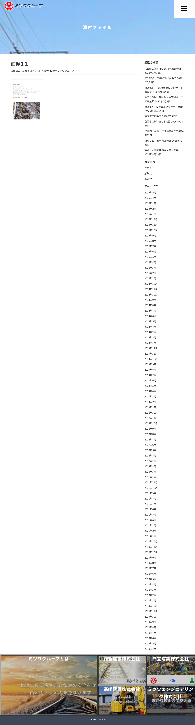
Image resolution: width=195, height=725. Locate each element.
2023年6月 (150, 380)
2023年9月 (150, 364)
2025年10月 (151, 230)
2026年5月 (150, 192)
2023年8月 (150, 369)
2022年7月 (150, 439)
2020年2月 (150, 595)
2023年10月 (151, 359)
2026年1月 (150, 214)
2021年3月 (150, 525)
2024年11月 (151, 289)
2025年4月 (150, 262)
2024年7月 (150, 310)
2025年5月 (150, 257)
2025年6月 (150, 251)
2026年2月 (150, 208)
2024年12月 (151, 283)
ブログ (148, 168)
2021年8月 (150, 498)
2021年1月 (150, 536)
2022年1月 (150, 471)
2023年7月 (150, 375)
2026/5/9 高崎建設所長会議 (160, 78)
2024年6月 (150, 316)
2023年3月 (150, 396)
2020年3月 (150, 590)
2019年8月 (150, 627)
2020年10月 (151, 552)
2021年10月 (151, 488)
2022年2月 (150, 466)
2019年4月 (150, 649)
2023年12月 (151, 348)
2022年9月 (150, 428)
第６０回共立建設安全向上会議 (161, 150)
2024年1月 (150, 342)
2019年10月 (151, 616)
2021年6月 (150, 509)
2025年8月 (150, 241)
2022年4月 (150, 455)
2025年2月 (150, 273)
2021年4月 (150, 520)
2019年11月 (151, 611)
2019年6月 (150, 638)
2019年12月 (151, 606)
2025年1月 (150, 278)
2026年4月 (150, 198)
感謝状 (148, 173)
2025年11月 (151, 224)
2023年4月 (150, 391)
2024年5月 (150, 321)
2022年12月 (151, 412)
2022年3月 (150, 461)
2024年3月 (150, 332)
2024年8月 (150, 305)
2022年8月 (150, 434)
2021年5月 (150, 514)
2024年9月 (150, 300)
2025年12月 (151, 219)
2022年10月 (151, 423)
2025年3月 (150, 267)
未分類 (148, 178)
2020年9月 (150, 557)
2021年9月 (150, 493)
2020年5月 (150, 579)
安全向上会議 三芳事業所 (159, 131)
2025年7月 (150, 246)
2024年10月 (151, 294)
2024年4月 (150, 326)
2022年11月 (151, 418)
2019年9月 (150, 622)
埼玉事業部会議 (152, 116)
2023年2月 (150, 402)
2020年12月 (151, 541)
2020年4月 (150, 584)
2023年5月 (150, 386)
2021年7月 (150, 504)
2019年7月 (150, 633)
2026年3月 (150, 203)
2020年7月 (150, 568)
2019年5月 (150, 643)
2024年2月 (150, 337)
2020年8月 (150, 563)
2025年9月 (150, 235)
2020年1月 (150, 600)
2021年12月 (151, 477)
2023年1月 (150, 407)
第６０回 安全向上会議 (157, 140)
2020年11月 (151, 547)
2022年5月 (150, 450)
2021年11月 (151, 482)
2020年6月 (150, 573)
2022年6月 (150, 445)
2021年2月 (150, 530)
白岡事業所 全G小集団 (157, 121)
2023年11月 (151, 353)
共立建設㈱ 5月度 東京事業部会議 (162, 68)
